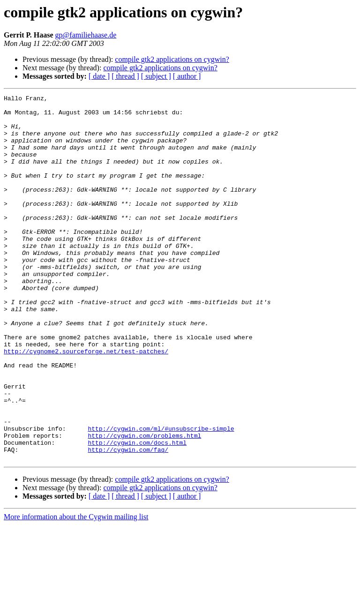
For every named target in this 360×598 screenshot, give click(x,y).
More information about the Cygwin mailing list (76, 590)
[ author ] (187, 76)
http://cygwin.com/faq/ (128, 521)
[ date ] (99, 76)
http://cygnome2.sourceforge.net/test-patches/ (86, 403)
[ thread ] (125, 76)
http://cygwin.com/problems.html (144, 504)
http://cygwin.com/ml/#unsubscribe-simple (161, 496)
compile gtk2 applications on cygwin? (172, 59)
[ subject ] (156, 76)
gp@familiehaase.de (86, 35)
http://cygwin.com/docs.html (137, 512)
